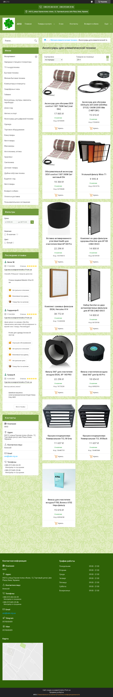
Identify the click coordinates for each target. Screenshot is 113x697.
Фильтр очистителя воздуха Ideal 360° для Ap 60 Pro (94, 373)
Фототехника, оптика (13, 152)
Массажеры (9, 146)
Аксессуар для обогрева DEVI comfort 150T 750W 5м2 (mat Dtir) (59, 106)
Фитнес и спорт (10, 113)
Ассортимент (9, 56)
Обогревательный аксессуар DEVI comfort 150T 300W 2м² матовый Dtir (59, 174)
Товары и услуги (45, 24)
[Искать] (36, 41)
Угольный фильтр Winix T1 (94, 174)
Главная (28, 24)
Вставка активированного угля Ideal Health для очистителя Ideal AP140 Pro (59, 241)
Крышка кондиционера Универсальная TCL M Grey (59, 437)
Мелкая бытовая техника (14, 78)
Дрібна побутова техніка (14, 173)
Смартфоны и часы (12, 89)
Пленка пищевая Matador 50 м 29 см (21, 281)
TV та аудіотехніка (11, 67)
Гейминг (7, 95)
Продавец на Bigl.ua (56, 692)
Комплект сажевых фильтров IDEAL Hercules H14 (59, 307)
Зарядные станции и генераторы (17, 62)
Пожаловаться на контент (47, 695)
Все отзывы (20, 407)
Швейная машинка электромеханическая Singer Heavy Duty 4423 (22, 395)
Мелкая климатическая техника (64, 40)
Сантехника (9, 162)
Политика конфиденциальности (68, 695)
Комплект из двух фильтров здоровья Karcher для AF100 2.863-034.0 (94, 241)
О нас (61, 24)
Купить (60, 128)
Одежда (7, 124)
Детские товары (11, 168)
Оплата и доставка (12, 196)
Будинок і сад (9, 179)
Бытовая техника (11, 73)
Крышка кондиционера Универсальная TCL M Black (94, 437)
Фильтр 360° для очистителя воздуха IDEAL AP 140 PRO (58, 373)
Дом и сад (8, 108)
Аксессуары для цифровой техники (18, 119)
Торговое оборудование (14, 130)
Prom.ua (67, 690)
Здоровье (8, 157)
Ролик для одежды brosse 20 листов (20, 334)
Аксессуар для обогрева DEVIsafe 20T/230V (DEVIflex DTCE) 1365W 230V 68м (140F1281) (94, 106)
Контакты (74, 24)
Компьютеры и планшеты (14, 84)
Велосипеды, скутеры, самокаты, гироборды (17, 101)
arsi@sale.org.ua (10, 456)
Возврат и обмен (91, 24)
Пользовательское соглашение (17, 202)
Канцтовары (9, 135)
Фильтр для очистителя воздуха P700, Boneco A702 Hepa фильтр (59, 503)
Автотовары (9, 141)
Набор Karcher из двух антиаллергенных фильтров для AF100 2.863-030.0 (94, 308)
